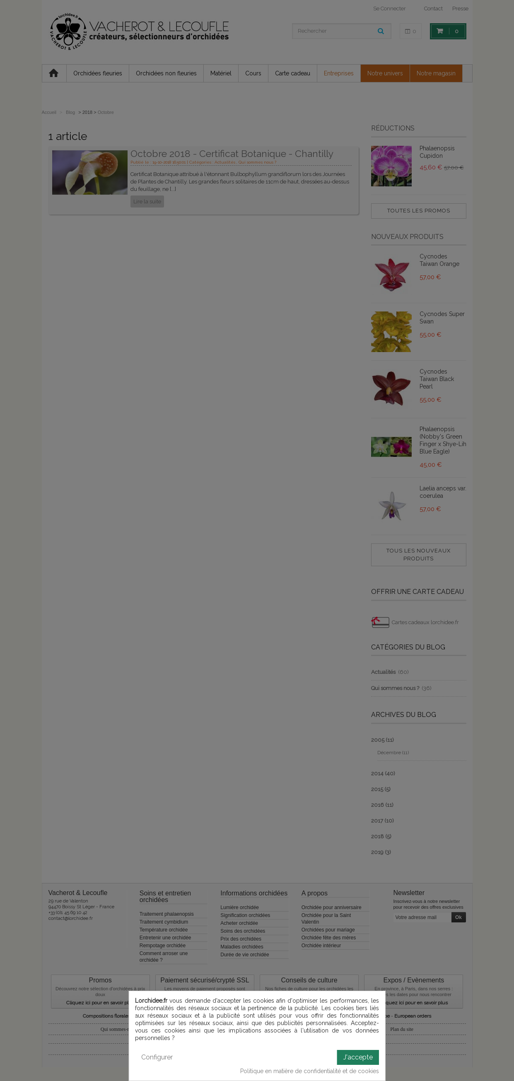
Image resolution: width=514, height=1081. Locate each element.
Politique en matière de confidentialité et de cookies (309, 1071)
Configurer (157, 1057)
